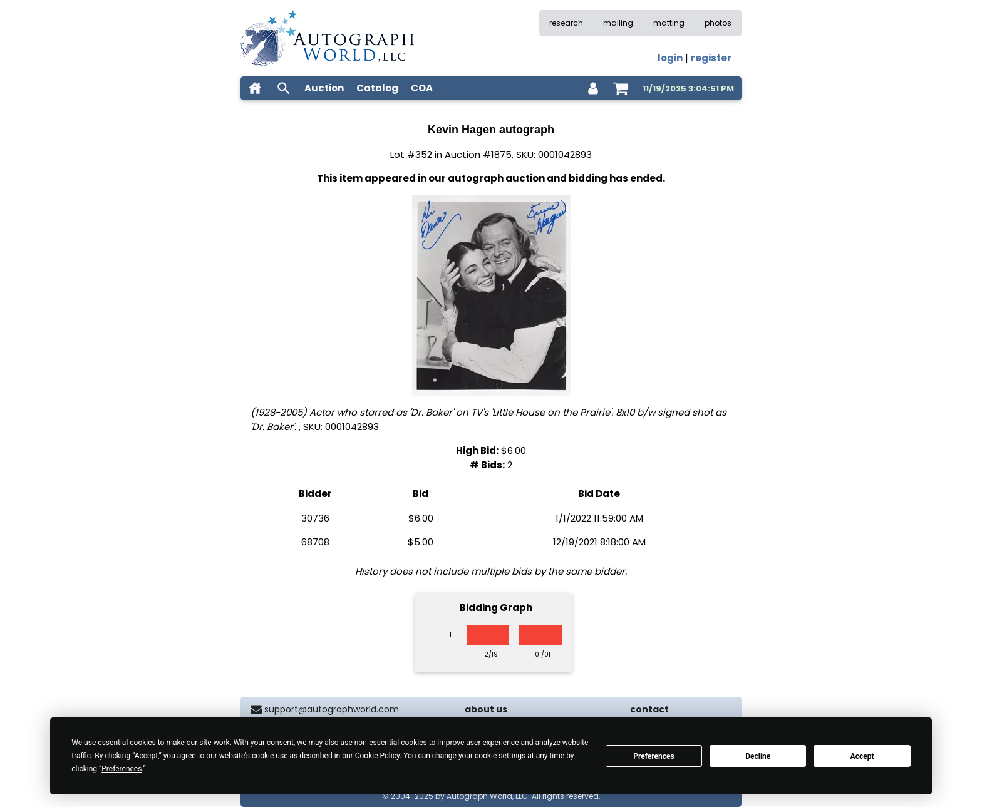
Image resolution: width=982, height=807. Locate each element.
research (566, 23)
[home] (255, 88)
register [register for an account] (711, 57)
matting (669, 23)
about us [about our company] (486, 709)
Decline (757, 756)
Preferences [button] (121, 768)
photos (718, 23)
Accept (862, 756)
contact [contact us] (649, 709)
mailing (618, 23)
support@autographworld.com (331, 709)
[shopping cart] (620, 88)
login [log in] (670, 57)
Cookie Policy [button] (377, 755)
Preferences (653, 756)
